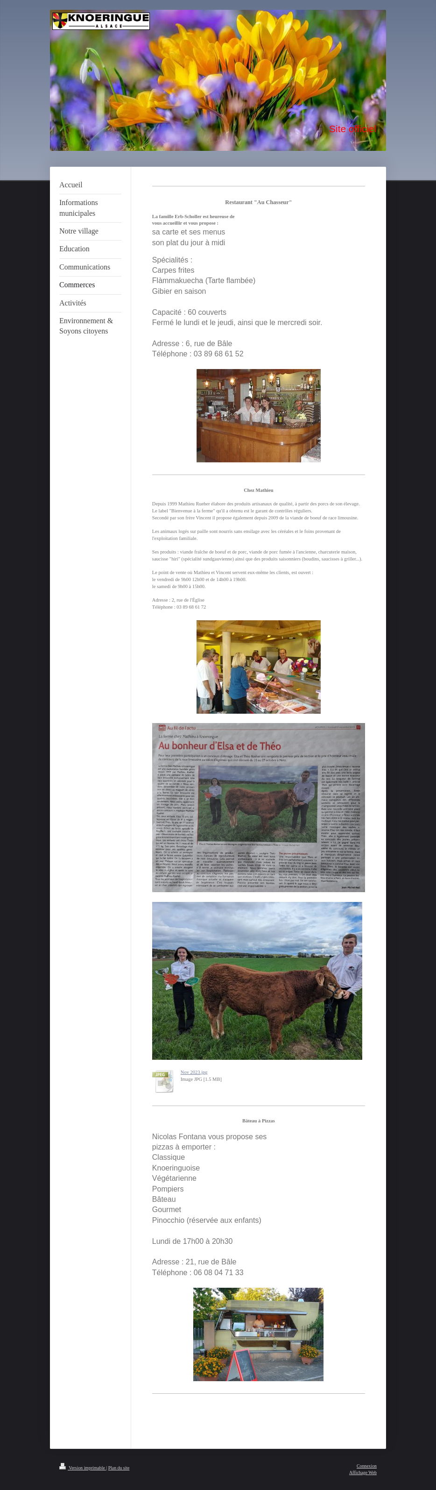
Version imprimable (82, 1467)
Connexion (367, 1466)
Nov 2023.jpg (194, 1072)
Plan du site (119, 1467)
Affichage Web (363, 1472)
